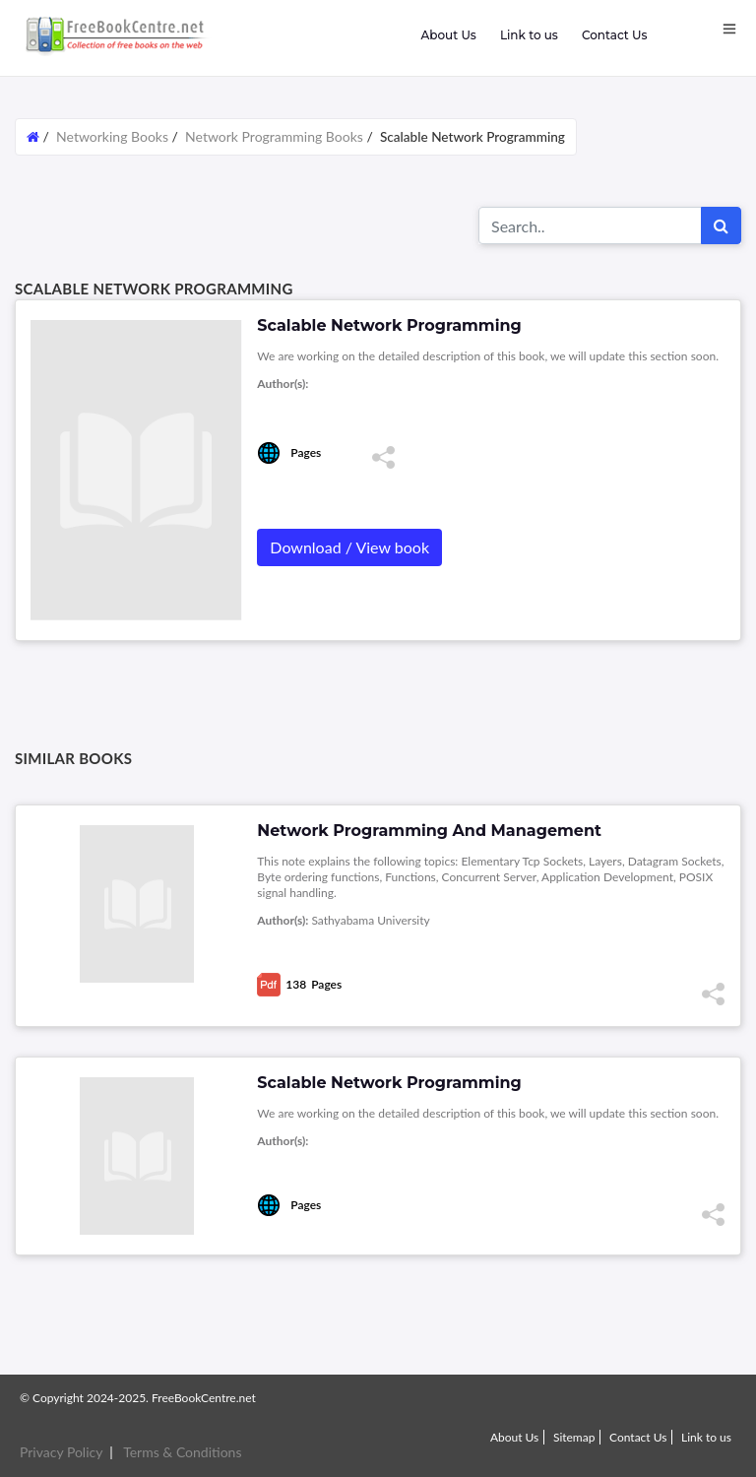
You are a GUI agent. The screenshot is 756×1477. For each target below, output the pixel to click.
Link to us (529, 35)
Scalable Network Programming (389, 1082)
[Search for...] (590, 225)
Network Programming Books (274, 136)
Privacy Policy (61, 1452)
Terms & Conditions (182, 1452)
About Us (447, 35)
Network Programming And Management (429, 830)
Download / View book (349, 547)
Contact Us (615, 35)
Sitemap (574, 1437)
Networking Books (114, 136)
